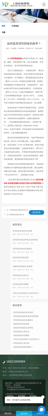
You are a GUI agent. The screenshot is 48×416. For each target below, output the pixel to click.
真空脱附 (21, 396)
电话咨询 (24, 413)
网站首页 (8, 413)
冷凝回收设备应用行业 (16, 214)
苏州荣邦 (17, 385)
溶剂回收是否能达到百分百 (19, 210)
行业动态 (15, 26)
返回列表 (36, 212)
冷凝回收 (10, 396)
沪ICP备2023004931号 (15, 387)
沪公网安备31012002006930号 (18, 389)
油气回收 (33, 396)
